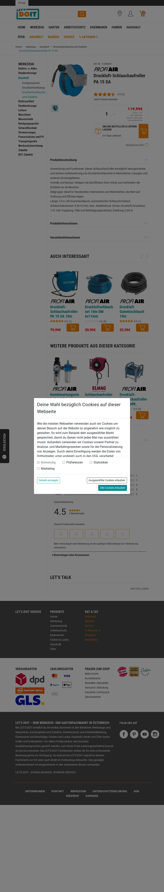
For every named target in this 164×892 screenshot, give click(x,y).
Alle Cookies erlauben (112, 487)
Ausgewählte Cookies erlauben (107, 480)
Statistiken (101, 462)
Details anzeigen (48, 480)
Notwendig (48, 462)
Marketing (48, 468)
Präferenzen (74, 462)
